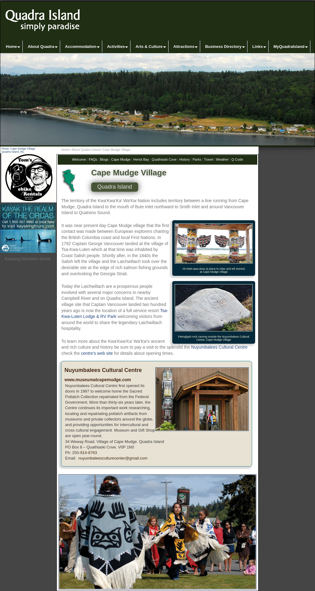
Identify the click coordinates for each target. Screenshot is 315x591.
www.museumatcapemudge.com (97, 379)
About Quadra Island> (87, 149)
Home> (66, 149)
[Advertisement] (28, 396)
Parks (196, 159)
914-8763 (88, 452)
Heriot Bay (141, 159)
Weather (222, 159)
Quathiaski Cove (164, 159)
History (184, 159)
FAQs (93, 159)
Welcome (79, 159)
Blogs (103, 159)
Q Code (237, 159)
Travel (208, 159)
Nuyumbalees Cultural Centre (219, 347)
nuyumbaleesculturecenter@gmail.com (112, 458)
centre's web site (97, 353)
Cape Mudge (120, 159)
